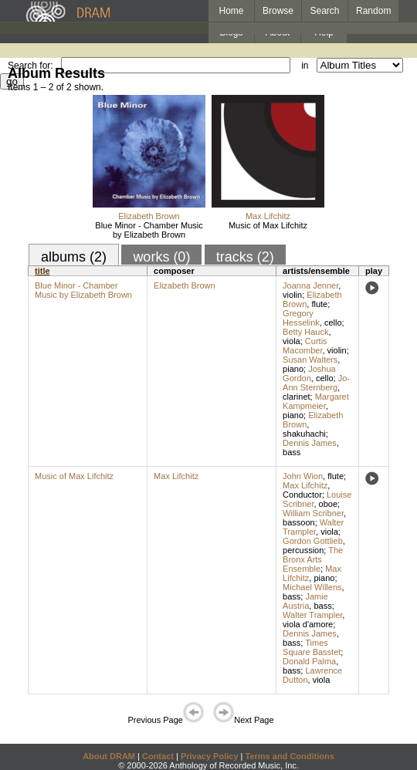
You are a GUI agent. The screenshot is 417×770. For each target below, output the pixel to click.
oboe (328, 503)
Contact (158, 756)
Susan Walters (310, 359)
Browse (278, 10)
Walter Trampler (313, 527)
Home (231, 10)
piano (293, 368)
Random (373, 10)
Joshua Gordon (309, 373)
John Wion (303, 476)
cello (333, 322)
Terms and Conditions (290, 756)
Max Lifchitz (268, 216)
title (42, 270)
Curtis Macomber (305, 345)
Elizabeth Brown (149, 216)
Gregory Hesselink (301, 318)
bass (291, 452)
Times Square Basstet (312, 647)
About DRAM (109, 756)
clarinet (296, 396)
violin (292, 294)
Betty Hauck (305, 331)
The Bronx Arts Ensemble (313, 559)
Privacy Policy (210, 756)
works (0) (161, 257)
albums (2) (74, 257)
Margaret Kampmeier (316, 401)
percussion (303, 550)
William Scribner (313, 513)
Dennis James (310, 442)
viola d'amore (308, 624)
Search (325, 10)
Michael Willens (312, 587)
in (304, 65)
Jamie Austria (305, 601)
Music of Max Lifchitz (268, 225)
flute (319, 304)
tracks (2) (245, 257)
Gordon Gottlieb (313, 540)
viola (291, 341)
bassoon (299, 522)
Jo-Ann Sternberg (316, 382)
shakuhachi (304, 433)
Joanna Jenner (310, 285)
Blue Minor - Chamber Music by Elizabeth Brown (148, 230)
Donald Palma (309, 661)
